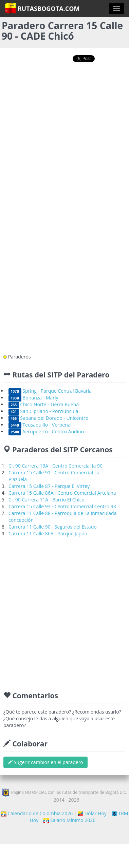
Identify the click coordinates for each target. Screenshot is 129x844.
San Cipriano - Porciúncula (43, 411)
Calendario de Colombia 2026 (37, 813)
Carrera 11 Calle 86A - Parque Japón (47, 533)
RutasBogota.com (42, 8)
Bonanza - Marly (33, 397)
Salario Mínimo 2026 (69, 820)
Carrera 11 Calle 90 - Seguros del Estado (52, 526)
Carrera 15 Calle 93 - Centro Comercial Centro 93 (62, 506)
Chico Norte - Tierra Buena (43, 404)
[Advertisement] (63, 137)
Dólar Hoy (92, 813)
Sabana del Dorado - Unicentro (48, 418)
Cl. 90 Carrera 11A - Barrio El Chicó (46, 499)
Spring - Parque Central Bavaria (50, 391)
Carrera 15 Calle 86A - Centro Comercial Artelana (62, 493)
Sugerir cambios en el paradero (45, 762)
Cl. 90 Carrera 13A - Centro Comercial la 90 (55, 465)
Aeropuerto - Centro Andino (46, 431)
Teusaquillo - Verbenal (40, 424)
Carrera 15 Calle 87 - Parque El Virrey (49, 486)
